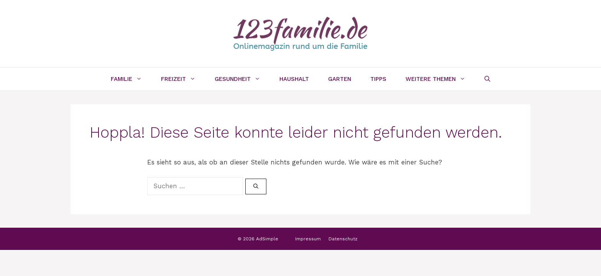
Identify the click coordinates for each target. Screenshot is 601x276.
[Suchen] (255, 187)
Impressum (308, 239)
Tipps (378, 79)
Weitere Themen (440, 78)
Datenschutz (343, 239)
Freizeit (183, 78)
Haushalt (294, 79)
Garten (339, 79)
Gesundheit (242, 78)
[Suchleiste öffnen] (487, 78)
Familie (131, 78)
